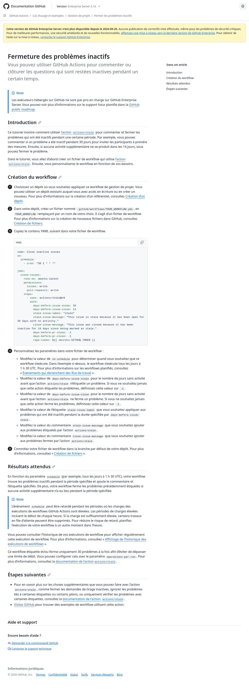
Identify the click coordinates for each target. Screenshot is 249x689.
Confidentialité (57, 674)
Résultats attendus (31, 466)
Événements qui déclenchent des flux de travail (57, 373)
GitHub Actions (18, 16)
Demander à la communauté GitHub (33, 643)
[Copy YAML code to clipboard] (142, 242)
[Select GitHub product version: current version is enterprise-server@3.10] (78, 6)
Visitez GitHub (24, 604)
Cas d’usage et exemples (48, 16)
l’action (78, 132)
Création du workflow (34, 177)
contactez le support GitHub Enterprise (65, 37)
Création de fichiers (28, 223)
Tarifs (84, 674)
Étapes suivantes (29, 574)
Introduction (24, 122)
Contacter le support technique (29, 648)
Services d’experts (102, 674)
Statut (74, 674)
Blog (120, 674)
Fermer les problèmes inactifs (113, 16)
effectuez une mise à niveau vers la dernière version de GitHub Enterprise (168, 33)
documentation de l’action (86, 561)
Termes (40, 674)
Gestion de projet (79, 16)
